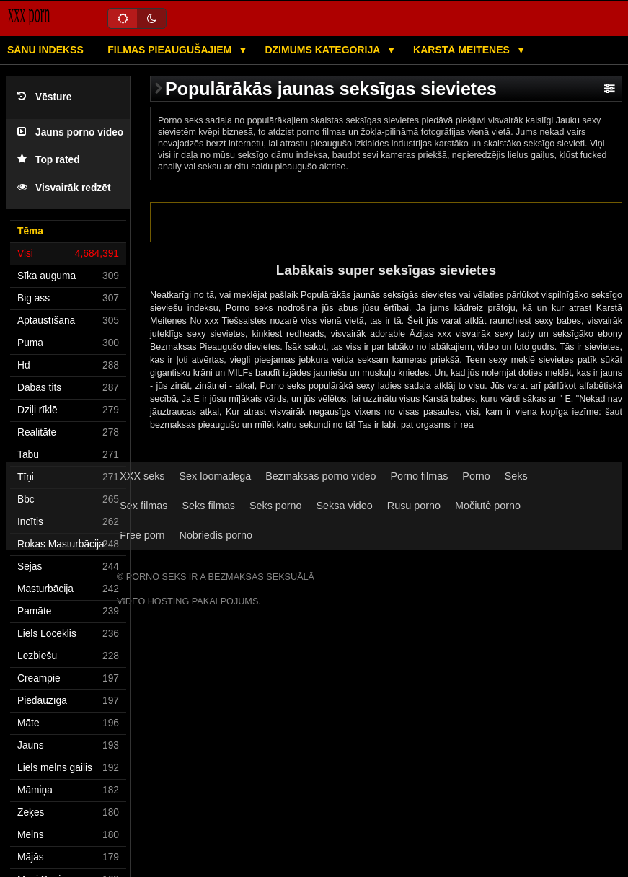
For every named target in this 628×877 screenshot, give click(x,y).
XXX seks (142, 476)
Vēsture (44, 97)
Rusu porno (414, 505)
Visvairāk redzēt (63, 187)
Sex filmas (143, 505)
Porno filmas (419, 476)
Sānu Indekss (45, 50)
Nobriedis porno (216, 535)
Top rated (48, 159)
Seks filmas (208, 505)
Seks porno (275, 505)
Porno (476, 476)
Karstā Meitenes (463, 50)
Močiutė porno (488, 505)
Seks (516, 476)
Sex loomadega (216, 476)
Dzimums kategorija (323, 50)
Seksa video (345, 505)
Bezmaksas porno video (320, 476)
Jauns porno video (70, 132)
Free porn (142, 535)
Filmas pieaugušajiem (170, 50)
